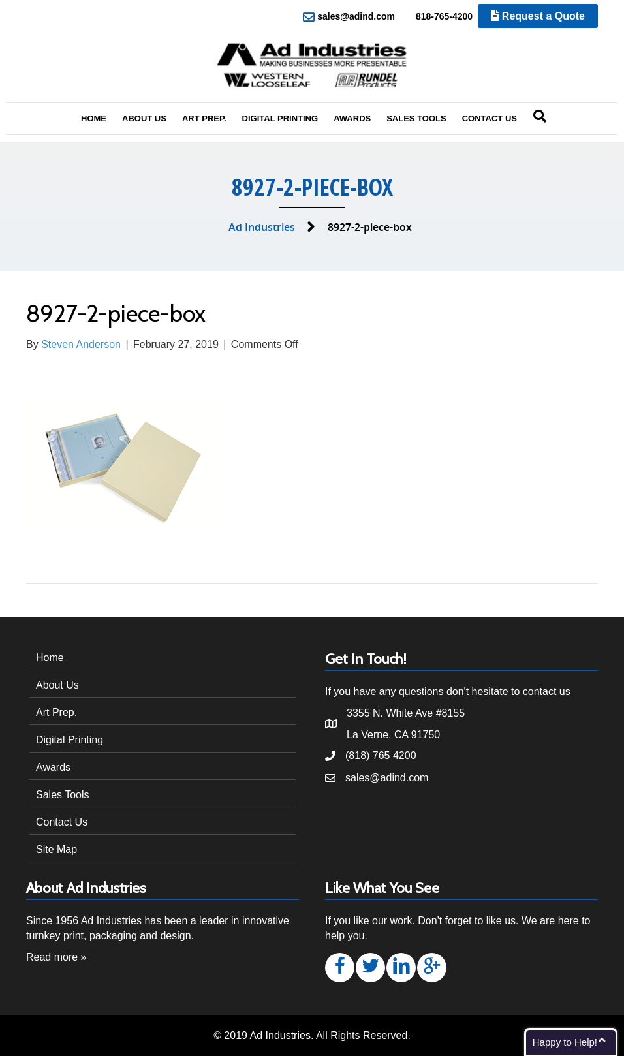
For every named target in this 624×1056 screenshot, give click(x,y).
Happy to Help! (565, 1042)
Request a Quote (538, 16)
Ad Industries (261, 227)
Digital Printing (280, 118)
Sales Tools (416, 118)
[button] (339, 967)
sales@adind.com (349, 17)
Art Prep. (204, 118)
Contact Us (489, 118)
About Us (144, 118)
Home (93, 118)
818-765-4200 (437, 17)
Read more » (56, 957)
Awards (352, 118)
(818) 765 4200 (380, 755)
